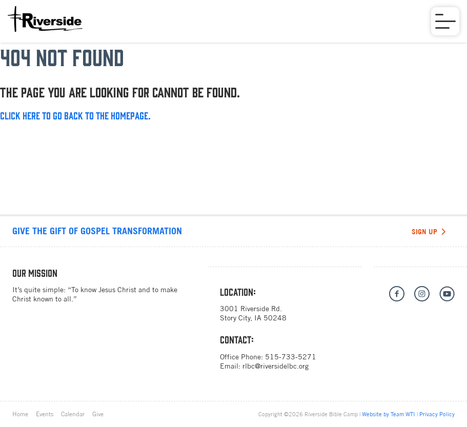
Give (98, 414)
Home (20, 414)
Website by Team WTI (388, 414)
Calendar (73, 414)
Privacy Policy (437, 414)
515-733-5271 (290, 357)
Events (44, 414)
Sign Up (428, 231)
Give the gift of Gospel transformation (97, 231)
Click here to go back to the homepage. (75, 115)
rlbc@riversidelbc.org (275, 366)
